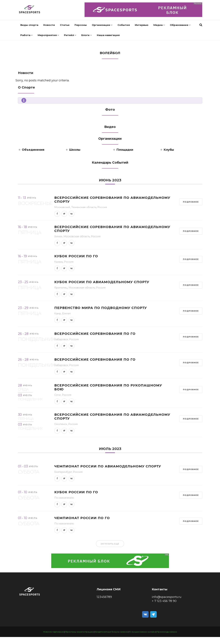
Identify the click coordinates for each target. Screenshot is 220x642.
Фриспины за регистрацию (79, 632)
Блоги (86, 35)
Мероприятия (48, 35)
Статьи (65, 24)
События (124, 24)
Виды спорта (29, 24)
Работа (26, 35)
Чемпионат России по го (82, 518)
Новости (49, 24)
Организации (102, 24)
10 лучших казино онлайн (142, 632)
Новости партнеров (53, 632)
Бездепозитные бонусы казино (111, 632)
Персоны (81, 24)
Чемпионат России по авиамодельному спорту (107, 466)
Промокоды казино (167, 632)
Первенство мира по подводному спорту (100, 308)
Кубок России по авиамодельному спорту (101, 282)
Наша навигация (108, 35)
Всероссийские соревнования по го (94, 334)
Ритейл (70, 35)
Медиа (159, 24)
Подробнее (191, 202)
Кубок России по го (76, 256)
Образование (180, 24)
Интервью (141, 24)
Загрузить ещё (110, 544)
